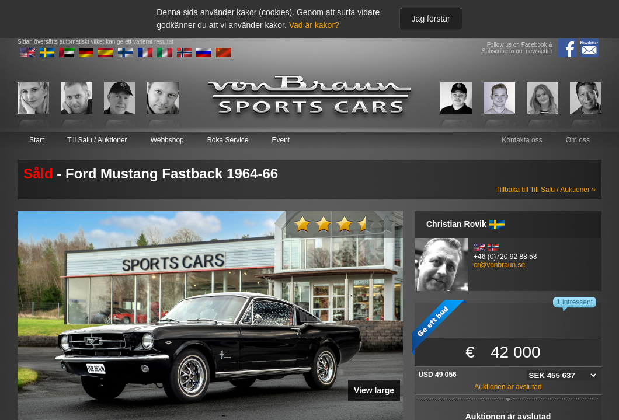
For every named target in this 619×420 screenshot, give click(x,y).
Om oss (578, 140)
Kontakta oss (522, 140)
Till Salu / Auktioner (97, 140)
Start (36, 140)
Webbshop (167, 140)
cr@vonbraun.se (499, 265)
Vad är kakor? (314, 25)
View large (374, 390)
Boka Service (228, 140)
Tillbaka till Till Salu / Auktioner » (546, 190)
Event (281, 140)
